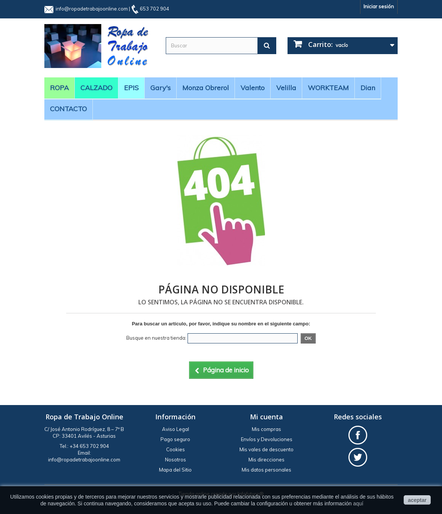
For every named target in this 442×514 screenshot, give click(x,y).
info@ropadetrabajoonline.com (92, 9)
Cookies (175, 449)
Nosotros (175, 460)
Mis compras (266, 429)
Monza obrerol (205, 87)
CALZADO (96, 87)
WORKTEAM (328, 87)
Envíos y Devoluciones (266, 439)
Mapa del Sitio (175, 470)
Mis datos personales (266, 470)
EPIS (131, 87)
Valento (253, 87)
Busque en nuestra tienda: (156, 338)
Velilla (286, 87)
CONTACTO (68, 108)
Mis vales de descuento (266, 449)
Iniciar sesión (378, 6)
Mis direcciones (266, 460)
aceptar (417, 500)
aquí (358, 503)
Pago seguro (175, 439)
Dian (367, 87)
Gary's (160, 87)
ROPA (59, 87)
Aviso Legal (175, 429)
